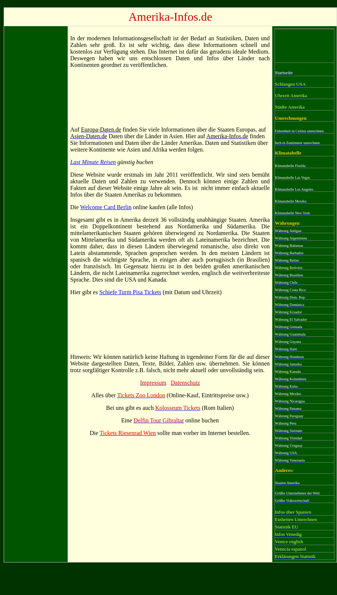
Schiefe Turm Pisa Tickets (130, 292)
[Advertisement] (35, 139)
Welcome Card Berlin (106, 207)
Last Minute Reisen (93, 162)
